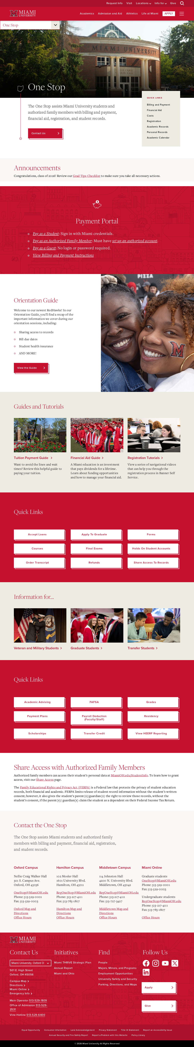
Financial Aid (154, 110)
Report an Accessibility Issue (157, 1030)
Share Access (45, 779)
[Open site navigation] (181, 13)
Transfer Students (141, 648)
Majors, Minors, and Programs (117, 968)
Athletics (132, 13)
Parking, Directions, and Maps (117, 984)
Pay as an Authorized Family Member (62, 240)
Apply (169, 13)
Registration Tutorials (144, 458)
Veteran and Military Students (36, 648)
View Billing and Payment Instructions (63, 255)
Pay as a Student (46, 233)
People (102, 962)
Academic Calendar (158, 137)
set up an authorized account (134, 240)
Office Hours (23, 917)
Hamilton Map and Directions (69, 911)
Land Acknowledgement (83, 1030)
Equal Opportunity (31, 1030)
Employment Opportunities (115, 973)
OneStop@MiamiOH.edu (31, 892)
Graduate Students (85, 648)
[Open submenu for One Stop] (55, 25)
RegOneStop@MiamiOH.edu (76, 892)
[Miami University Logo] (23, 13)
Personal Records (157, 132)
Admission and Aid (110, 13)
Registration (154, 121)
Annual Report (63, 968)
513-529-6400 (36, 1015)
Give (173, 3)
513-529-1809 (38, 1000)
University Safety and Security (117, 979)
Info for (159, 3)
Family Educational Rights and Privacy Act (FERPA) (55, 787)
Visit (129, 3)
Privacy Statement (108, 1030)
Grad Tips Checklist (86, 176)
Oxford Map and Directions (25, 911)
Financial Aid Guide (85, 458)
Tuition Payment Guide (31, 458)
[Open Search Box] (182, 3)
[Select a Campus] (30, 963)
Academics (87, 13)
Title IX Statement (130, 1030)
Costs (150, 115)
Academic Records (158, 126)
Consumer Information (55, 1030)
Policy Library (138, 1035)
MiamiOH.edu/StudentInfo (129, 775)
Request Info (114, 3)
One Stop (10, 25)
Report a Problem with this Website (109, 1035)
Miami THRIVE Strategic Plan (72, 962)
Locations (142, 3)
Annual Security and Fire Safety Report (68, 1035)
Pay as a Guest (44, 247)
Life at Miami (150, 13)
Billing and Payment (158, 104)
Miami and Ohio (64, 973)
